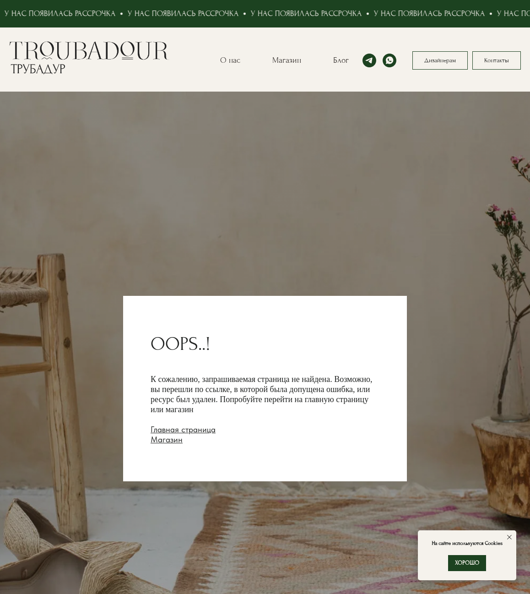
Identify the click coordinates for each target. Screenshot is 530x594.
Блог (341, 60)
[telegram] (369, 60)
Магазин (286, 60)
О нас (230, 60)
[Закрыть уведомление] (509, 537)
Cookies (493, 543)
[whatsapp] (389, 60)
